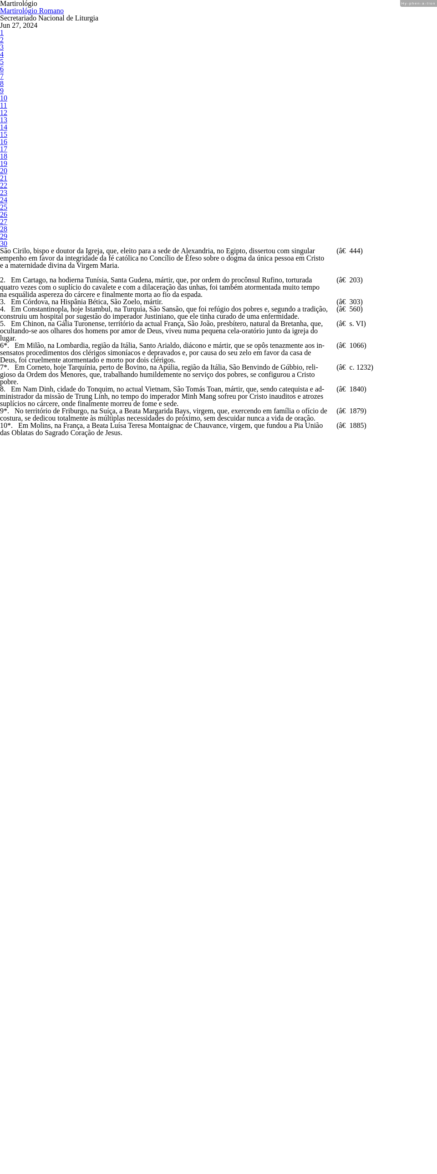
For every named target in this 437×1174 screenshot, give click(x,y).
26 (3, 409)
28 (3, 435)
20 (3, 329)
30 (3, 461)
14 (3, 250)
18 (3, 303)
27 (3, 422)
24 (3, 382)
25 (3, 395)
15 (3, 264)
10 (3, 198)
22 (3, 356)
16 (3, 277)
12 (3, 224)
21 (3, 343)
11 (3, 211)
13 (3, 237)
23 (3, 369)
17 (3, 290)
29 (3, 448)
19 (3, 316)
